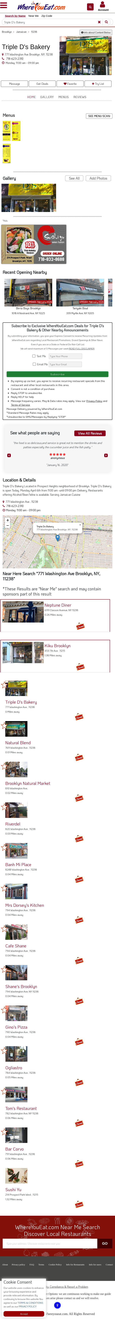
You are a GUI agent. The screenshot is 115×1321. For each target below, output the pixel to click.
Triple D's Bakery (21, 702)
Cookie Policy (55, 1264)
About (5, 1264)
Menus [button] (63, 97)
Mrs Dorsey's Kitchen (24, 905)
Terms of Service (20, 404)
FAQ (32, 1264)
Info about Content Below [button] (96, 32)
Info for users (95, 1264)
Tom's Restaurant (21, 1108)
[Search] (57, 22)
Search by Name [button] (15, 15)
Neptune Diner (57, 605)
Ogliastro (13, 1067)
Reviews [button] (80, 97)
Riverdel (12, 824)
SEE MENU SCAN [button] (99, 116)
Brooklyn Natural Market (27, 783)
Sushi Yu (13, 1189)
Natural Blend (18, 742)
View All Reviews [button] (89, 433)
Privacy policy (18, 1264)
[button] (90, 6)
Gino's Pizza (16, 1027)
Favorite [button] (70, 83)
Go (105, 1243)
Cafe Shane (15, 945)
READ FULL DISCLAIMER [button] (81, 348)
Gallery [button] (47, 97)
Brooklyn (8, 31)
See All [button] (74, 178)
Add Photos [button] (98, 178)
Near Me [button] (33, 15)
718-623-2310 (14, 58)
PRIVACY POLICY (27, 1306)
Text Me (40, 356)
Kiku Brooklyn (57, 645)
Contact (109, 1264)
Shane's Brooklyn (21, 986)
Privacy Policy (94, 401)
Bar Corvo (14, 1149)
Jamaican (22, 31)
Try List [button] (98, 83)
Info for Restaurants (75, 1264)
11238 (34, 31)
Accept (24, 1314)
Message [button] (14, 83)
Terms (41, 1264)
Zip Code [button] (46, 15)
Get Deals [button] (42, 83)
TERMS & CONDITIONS (30, 1302)
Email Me (40, 364)
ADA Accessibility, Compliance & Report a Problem (57, 1286)
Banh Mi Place (18, 864)
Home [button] (31, 97)
